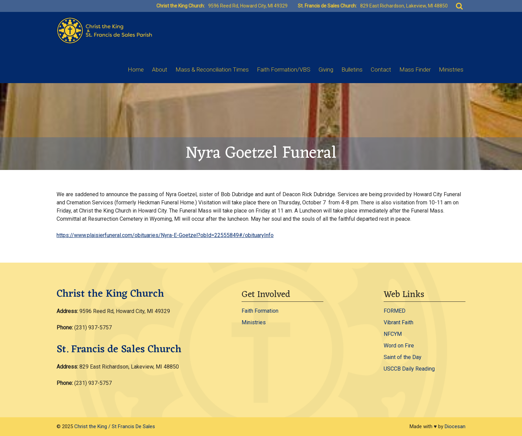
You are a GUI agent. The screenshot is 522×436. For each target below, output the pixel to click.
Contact (381, 69)
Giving (326, 69)
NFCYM (393, 334)
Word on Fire (399, 345)
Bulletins (352, 69)
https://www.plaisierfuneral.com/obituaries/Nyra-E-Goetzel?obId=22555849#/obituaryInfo (165, 235)
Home (136, 69)
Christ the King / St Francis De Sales (114, 426)
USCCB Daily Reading (409, 368)
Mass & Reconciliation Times (212, 69)
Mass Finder (415, 69)
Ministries (451, 69)
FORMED (394, 311)
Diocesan (455, 426)
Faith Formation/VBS (283, 69)
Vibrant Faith (398, 322)
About (159, 69)
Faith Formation (260, 311)
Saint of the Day (402, 357)
